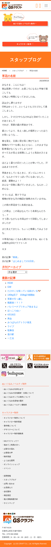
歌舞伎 (10, 330)
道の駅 (10, 334)
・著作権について (9, 426)
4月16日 (11, 314)
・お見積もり (7, 487)
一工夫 (10, 338)
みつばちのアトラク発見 (19, 322)
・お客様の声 (7, 453)
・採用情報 (6, 476)
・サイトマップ (8, 503)
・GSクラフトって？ (10, 441)
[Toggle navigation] (46, 5)
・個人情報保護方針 (10, 499)
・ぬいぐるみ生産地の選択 (12, 401)
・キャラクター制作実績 (11, 422)
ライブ (10, 326)
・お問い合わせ (8, 484)
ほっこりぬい (14, 310)
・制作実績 (6, 456)
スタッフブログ (18, 71)
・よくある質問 (8, 460)
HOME (4, 71)
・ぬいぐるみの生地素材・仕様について (18, 393)
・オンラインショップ (11, 464)
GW (9, 287)
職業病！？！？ (15, 303)
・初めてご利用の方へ (11, 445)
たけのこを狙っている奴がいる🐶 (24, 291)
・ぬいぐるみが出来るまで (12, 389)
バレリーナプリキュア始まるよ (22, 306)
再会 (9, 318)
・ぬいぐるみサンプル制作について (16, 397)
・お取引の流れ (8, 449)
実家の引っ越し (15, 299)
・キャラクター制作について (13, 418)
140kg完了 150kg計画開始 (21, 295)
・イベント (6, 468)
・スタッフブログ (9, 480)
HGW (10, 283)
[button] (25, 20)
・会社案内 (6, 491)
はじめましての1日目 (23, 261)
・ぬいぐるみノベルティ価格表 (14, 405)
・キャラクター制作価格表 (12, 433)
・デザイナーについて (11, 430)
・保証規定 (6, 495)
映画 (15, 257)
